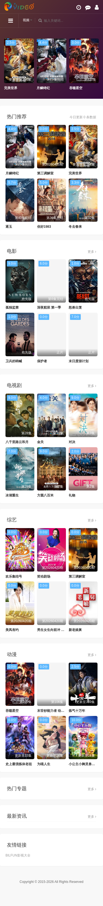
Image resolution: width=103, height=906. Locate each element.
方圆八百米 (45, 495)
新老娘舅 (75, 630)
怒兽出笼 (75, 307)
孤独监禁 (12, 307)
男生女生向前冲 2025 (52, 630)
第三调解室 (45, 173)
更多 (92, 252)
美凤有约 (12, 630)
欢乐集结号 (13, 576)
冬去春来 (75, 227)
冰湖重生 (12, 495)
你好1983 (44, 227)
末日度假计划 (78, 361)
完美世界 (10, 88)
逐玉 (8, 227)
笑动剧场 (43, 576)
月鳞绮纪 (43, 88)
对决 (72, 442)
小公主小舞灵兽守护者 (85, 764)
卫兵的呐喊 (13, 361)
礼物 (72, 495)
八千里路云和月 (17, 442)
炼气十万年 (77, 711)
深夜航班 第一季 (49, 307)
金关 (40, 442)
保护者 (42, 361)
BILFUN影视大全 (17, 855)
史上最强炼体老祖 (18, 764)
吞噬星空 (75, 88)
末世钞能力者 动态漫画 (54, 711)
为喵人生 (43, 764)
